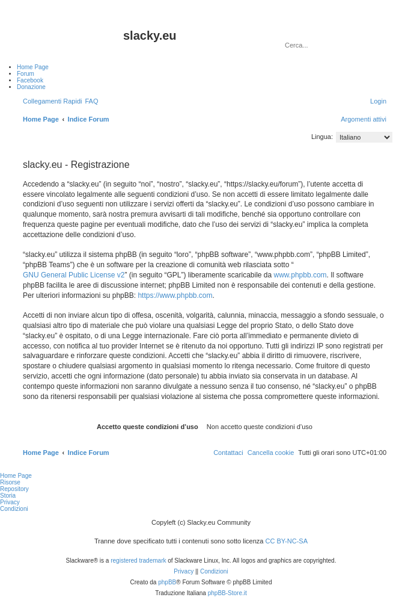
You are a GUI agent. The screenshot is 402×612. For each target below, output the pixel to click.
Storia (8, 495)
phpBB (167, 582)
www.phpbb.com (300, 275)
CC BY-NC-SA (287, 541)
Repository (14, 489)
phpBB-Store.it (227, 593)
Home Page (16, 475)
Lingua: (322, 136)
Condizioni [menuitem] (14, 508)
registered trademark (138, 560)
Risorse (10, 482)
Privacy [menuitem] (10, 502)
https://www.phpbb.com (175, 295)
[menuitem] (91, 101)
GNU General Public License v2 (73, 275)
